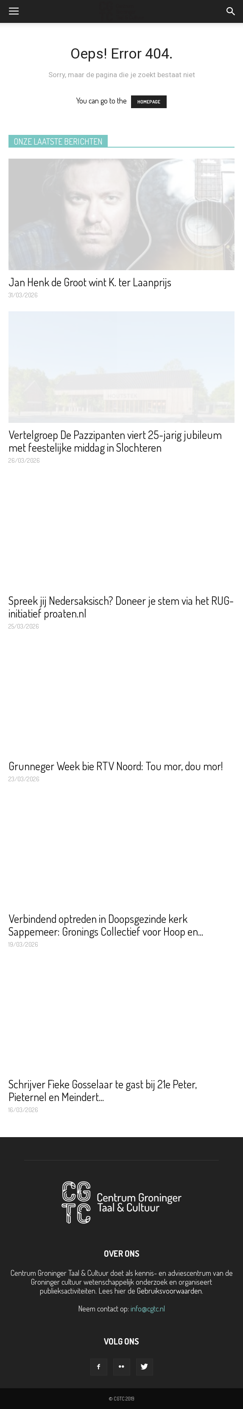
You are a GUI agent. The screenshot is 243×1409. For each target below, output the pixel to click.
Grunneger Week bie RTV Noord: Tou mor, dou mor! (115, 766)
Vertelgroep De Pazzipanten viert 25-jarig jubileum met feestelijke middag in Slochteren (115, 441)
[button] (231, 11)
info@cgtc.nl (148, 1308)
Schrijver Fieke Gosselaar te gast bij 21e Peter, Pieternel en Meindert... (102, 1090)
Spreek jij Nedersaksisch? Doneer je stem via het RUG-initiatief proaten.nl (121, 606)
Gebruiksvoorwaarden (169, 1290)
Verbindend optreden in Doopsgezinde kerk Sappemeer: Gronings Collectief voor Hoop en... (105, 924)
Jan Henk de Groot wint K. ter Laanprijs (89, 282)
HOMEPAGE (148, 102)
